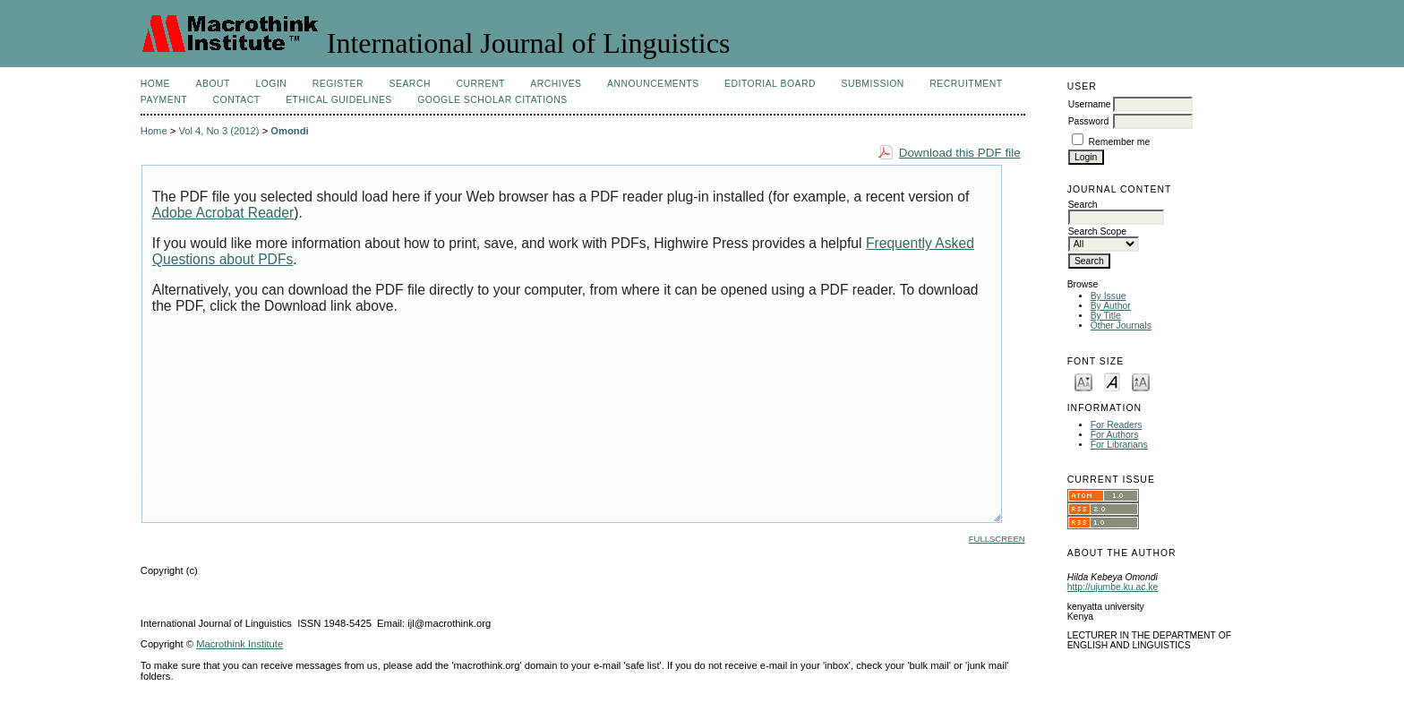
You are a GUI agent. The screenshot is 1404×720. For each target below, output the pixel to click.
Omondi (289, 130)
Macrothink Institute (239, 644)
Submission (872, 84)
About (213, 84)
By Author (1111, 306)
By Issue (1108, 296)
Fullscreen (997, 539)
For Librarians (1119, 445)
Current (480, 84)
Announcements (653, 84)
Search (410, 84)
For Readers (1117, 425)
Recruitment (965, 84)
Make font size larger (1141, 381)
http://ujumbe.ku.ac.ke (1113, 587)
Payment (164, 100)
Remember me (1120, 142)
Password (1088, 121)
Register (338, 84)
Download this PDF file (960, 152)
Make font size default (1112, 381)
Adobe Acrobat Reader (223, 212)
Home (155, 84)
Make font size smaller (1083, 381)
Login (271, 84)
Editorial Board (770, 84)
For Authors (1115, 435)
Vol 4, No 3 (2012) (218, 130)
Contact (237, 100)
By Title (1106, 316)
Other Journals (1121, 325)
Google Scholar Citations (492, 100)
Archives (555, 84)
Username (1089, 104)
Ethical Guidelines (339, 100)
